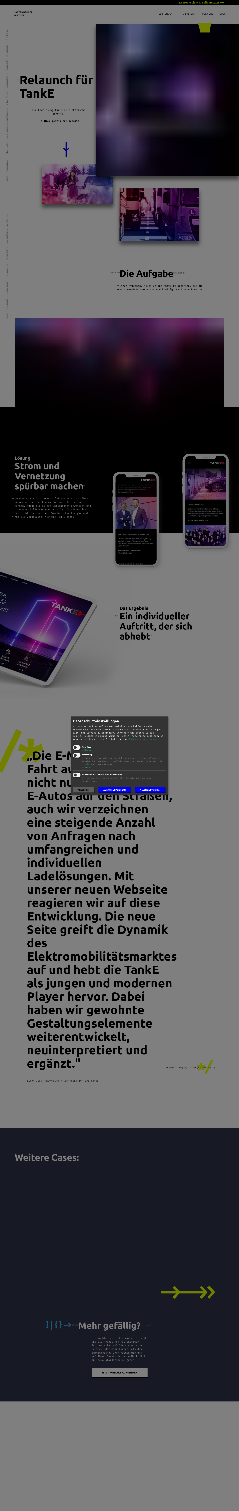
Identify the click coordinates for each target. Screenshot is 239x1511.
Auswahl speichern (114, 789)
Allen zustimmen (150, 789)
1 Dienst (87, 767)
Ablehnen (83, 789)
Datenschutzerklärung (143, 739)
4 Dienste (87, 750)
